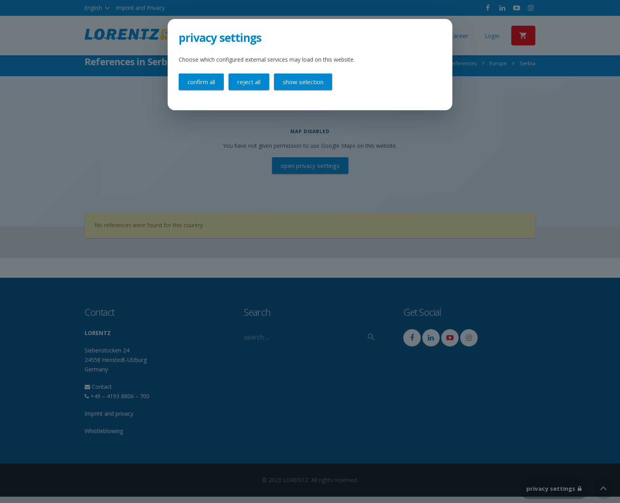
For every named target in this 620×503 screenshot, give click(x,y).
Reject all (249, 82)
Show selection (303, 82)
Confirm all (201, 82)
